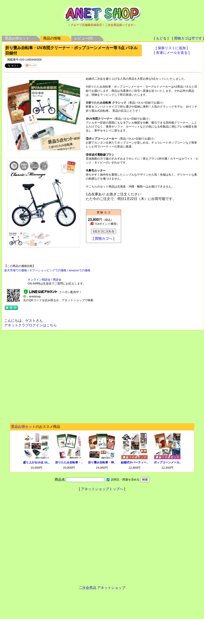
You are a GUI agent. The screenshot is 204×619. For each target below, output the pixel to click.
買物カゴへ (103, 238)
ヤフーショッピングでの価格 (47, 270)
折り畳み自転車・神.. (101, 462)
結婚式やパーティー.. (134, 462)
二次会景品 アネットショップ (102, 588)
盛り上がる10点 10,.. (36, 462)
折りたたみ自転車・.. (68, 462)
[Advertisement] (41, 378)
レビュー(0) (83, 38)
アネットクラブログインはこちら (30, 325)
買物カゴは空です (188, 38)
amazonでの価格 (79, 270)
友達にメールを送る (172, 52)
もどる (161, 38)
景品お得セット (17, 38)
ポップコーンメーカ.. (167, 462)
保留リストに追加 (172, 48)
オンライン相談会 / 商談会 (44, 279)
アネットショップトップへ (102, 489)
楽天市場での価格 (15, 270)
